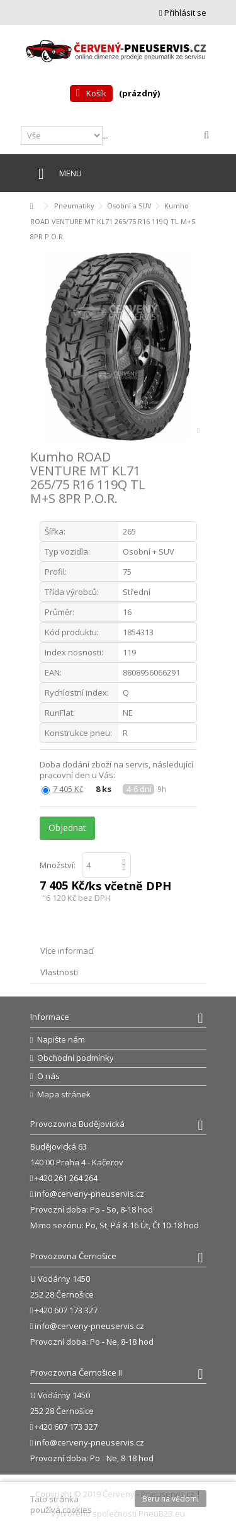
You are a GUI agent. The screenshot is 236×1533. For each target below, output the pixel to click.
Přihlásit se (182, 12)
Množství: (58, 865)
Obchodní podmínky (75, 1058)
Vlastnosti (59, 972)
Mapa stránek (64, 1094)
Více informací (67, 950)
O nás (48, 1076)
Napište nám (61, 1039)
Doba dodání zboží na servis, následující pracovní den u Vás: (116, 770)
